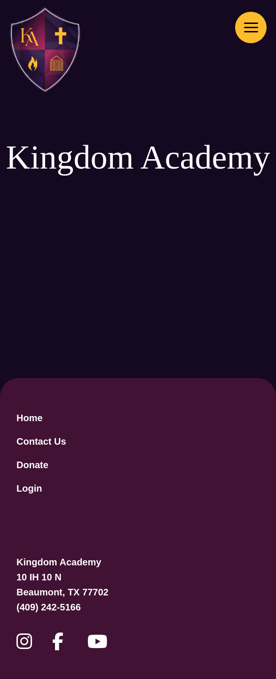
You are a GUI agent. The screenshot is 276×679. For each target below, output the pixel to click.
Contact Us (41, 441)
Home (29, 418)
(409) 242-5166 (48, 607)
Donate (32, 465)
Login (29, 488)
